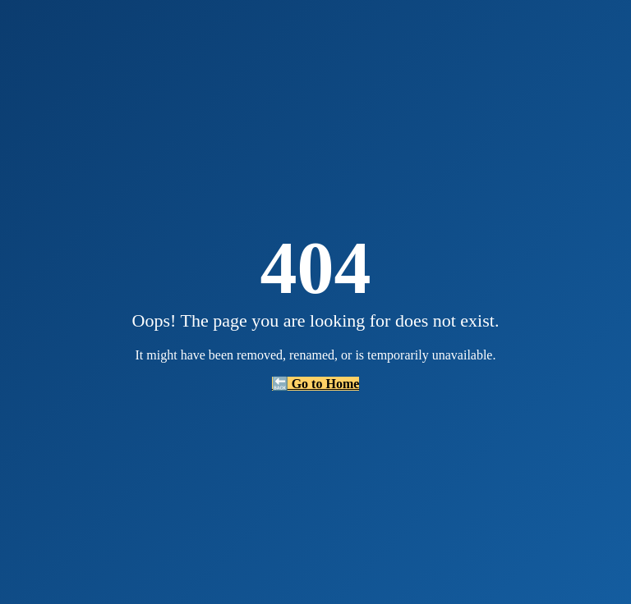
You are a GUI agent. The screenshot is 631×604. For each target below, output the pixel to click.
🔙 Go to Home (316, 384)
